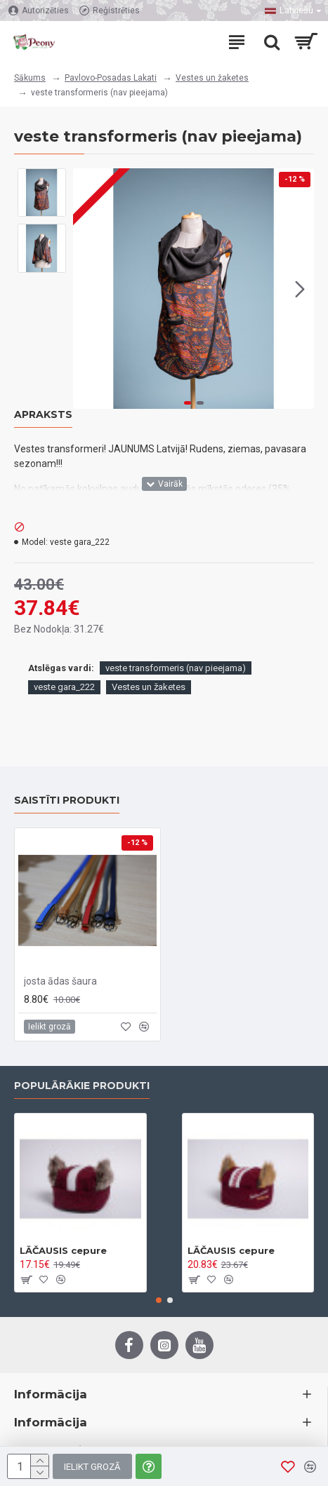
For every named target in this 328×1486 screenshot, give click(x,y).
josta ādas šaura (60, 981)
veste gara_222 (64, 687)
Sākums (30, 78)
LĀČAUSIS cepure (63, 1250)
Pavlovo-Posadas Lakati (111, 78)
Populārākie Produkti (82, 1086)
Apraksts (43, 415)
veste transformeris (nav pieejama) (175, 668)
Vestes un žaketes (212, 78)
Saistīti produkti (66, 800)
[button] (300, 289)
